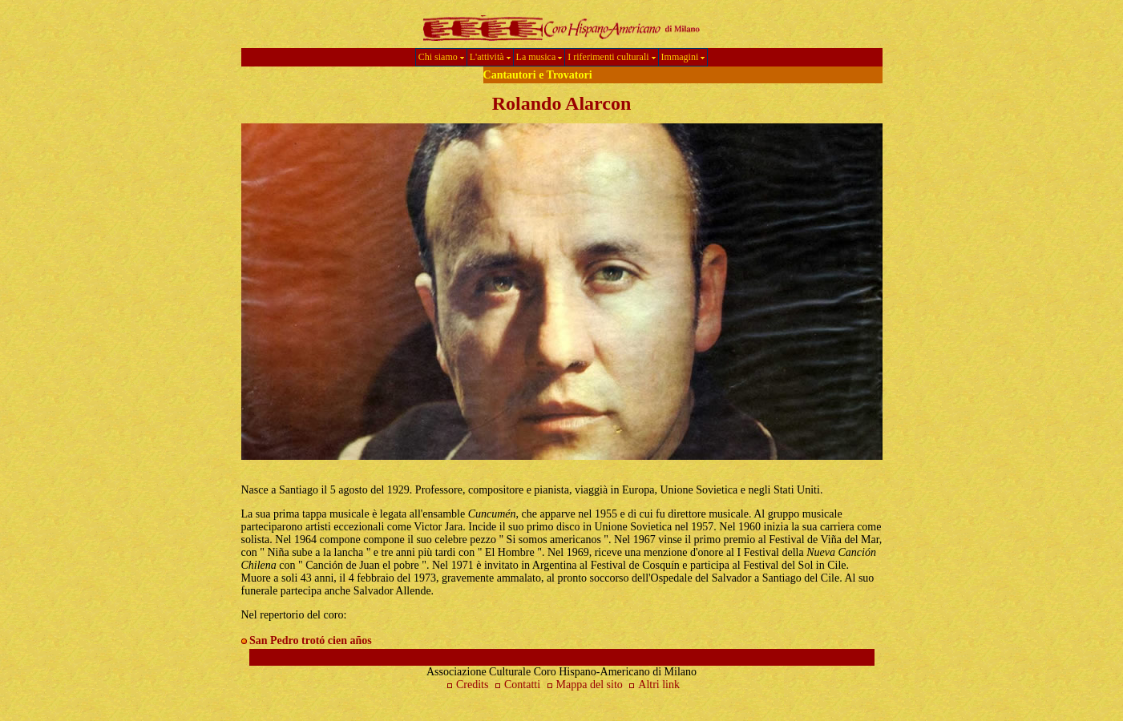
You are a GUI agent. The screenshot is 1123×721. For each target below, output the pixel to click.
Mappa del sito (584, 685)
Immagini (683, 56)
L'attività (490, 56)
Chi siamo (441, 56)
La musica (539, 56)
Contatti (515, 685)
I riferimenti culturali (611, 56)
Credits (465, 685)
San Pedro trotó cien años (310, 640)
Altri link (659, 685)
